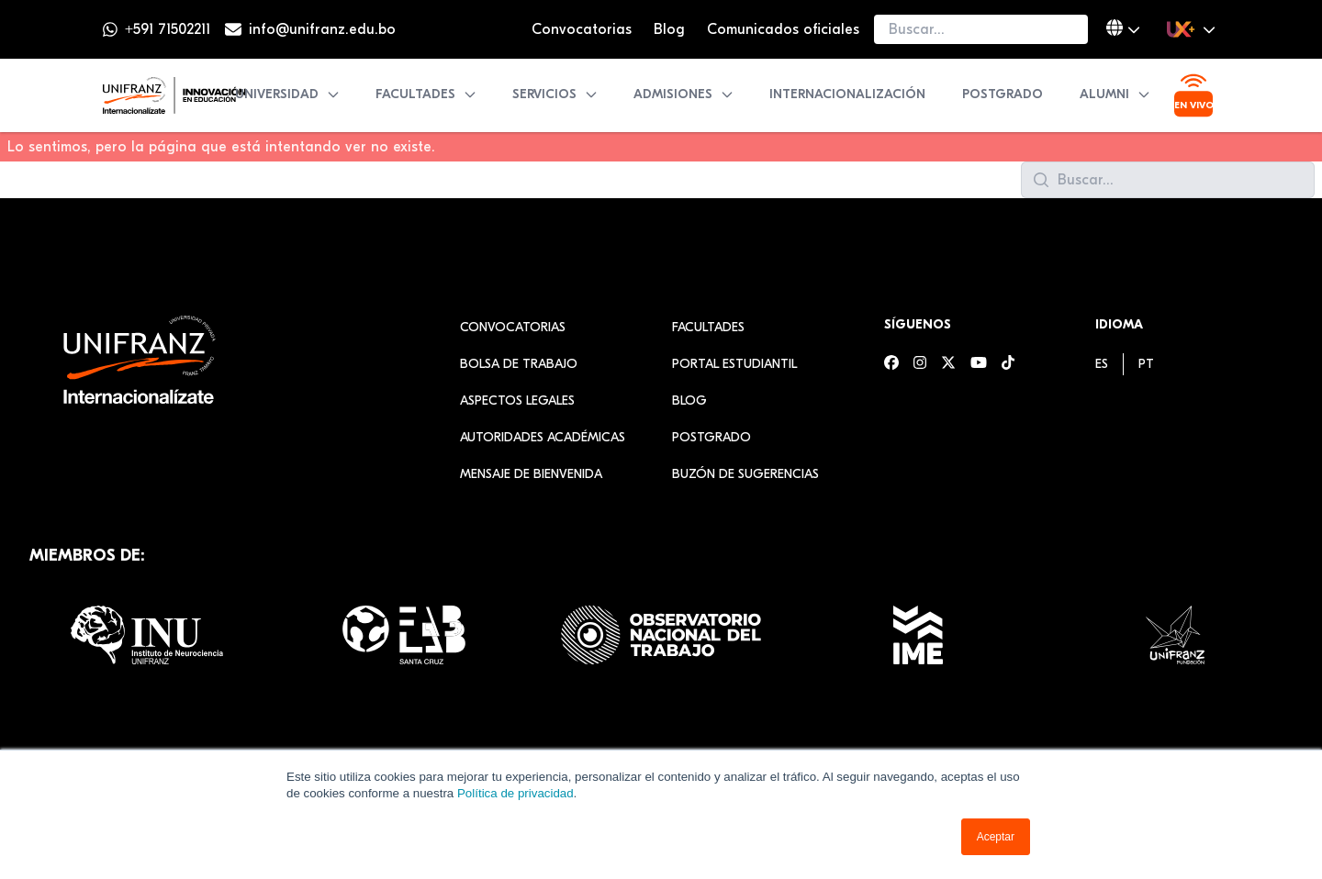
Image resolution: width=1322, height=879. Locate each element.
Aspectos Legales (517, 400)
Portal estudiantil (734, 364)
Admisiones (683, 94)
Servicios (555, 94)
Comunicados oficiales (783, 29)
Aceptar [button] (995, 836)
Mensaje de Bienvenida (531, 474)
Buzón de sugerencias (745, 474)
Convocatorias (582, 29)
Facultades (426, 94)
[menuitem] (1101, 364)
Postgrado (1002, 94)
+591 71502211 (167, 29)
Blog (669, 29)
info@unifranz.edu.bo (322, 29)
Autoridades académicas (542, 437)
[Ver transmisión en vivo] (1193, 95)
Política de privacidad (515, 793)
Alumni (1115, 94)
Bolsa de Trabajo (518, 364)
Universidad (288, 94)
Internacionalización (847, 94)
